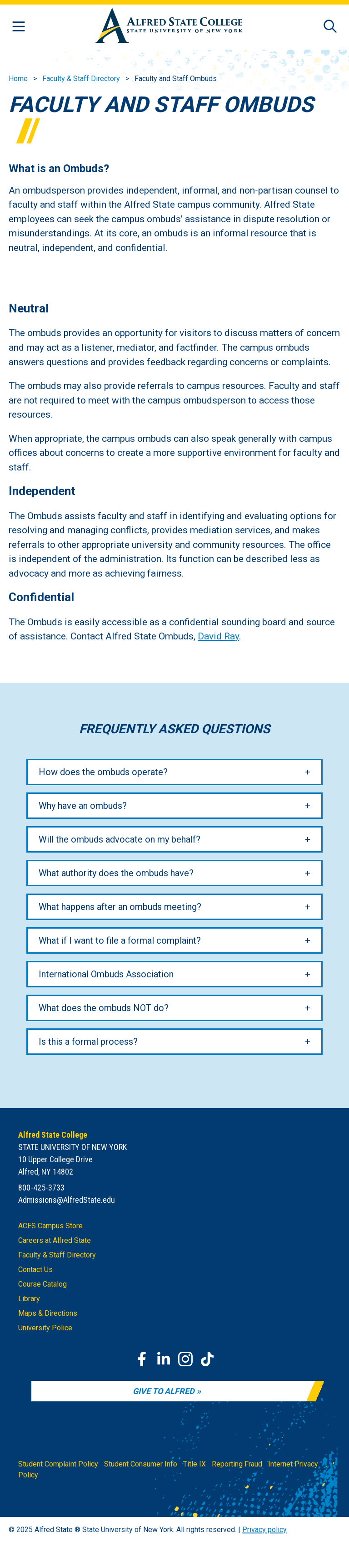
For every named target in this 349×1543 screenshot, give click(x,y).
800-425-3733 (41, 1187)
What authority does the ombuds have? (116, 872)
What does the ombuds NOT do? (104, 1007)
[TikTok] (207, 1359)
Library (29, 1298)
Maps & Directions (47, 1313)
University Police (45, 1327)
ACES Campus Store (50, 1225)
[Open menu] (19, 27)
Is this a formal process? (88, 1041)
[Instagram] (185, 1359)
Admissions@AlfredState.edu (66, 1200)
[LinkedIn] (163, 1359)
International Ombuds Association (106, 973)
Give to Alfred (163, 1391)
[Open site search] (330, 27)
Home (18, 78)
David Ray (218, 636)
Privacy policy (264, 1529)
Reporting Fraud (237, 1464)
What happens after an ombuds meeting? (120, 906)
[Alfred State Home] (169, 27)
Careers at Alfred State (54, 1240)
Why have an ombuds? (83, 805)
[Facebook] (142, 1359)
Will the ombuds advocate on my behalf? (119, 838)
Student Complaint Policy (58, 1464)
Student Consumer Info (140, 1464)
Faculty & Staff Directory (81, 78)
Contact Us (35, 1269)
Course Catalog (42, 1284)
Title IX (194, 1464)
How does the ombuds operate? (103, 771)
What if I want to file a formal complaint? (120, 940)
